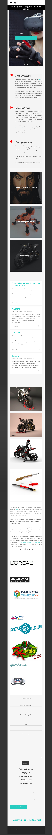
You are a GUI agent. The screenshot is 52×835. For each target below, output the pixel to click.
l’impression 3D (19, 128)
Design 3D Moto (22, 311)
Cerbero (15, 356)
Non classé (21, 288)
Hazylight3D (15, 288)
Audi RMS (16, 309)
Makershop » (36, 542)
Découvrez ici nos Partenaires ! (27, 819)
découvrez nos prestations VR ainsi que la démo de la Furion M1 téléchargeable (24, 38)
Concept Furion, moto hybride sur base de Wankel (26, 284)
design (40, 79)
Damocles (16, 332)
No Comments (28, 288)
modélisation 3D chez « (26, 542)
